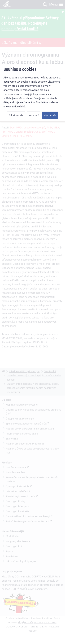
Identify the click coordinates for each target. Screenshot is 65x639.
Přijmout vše (50, 85)
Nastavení (33, 85)
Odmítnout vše (16, 85)
